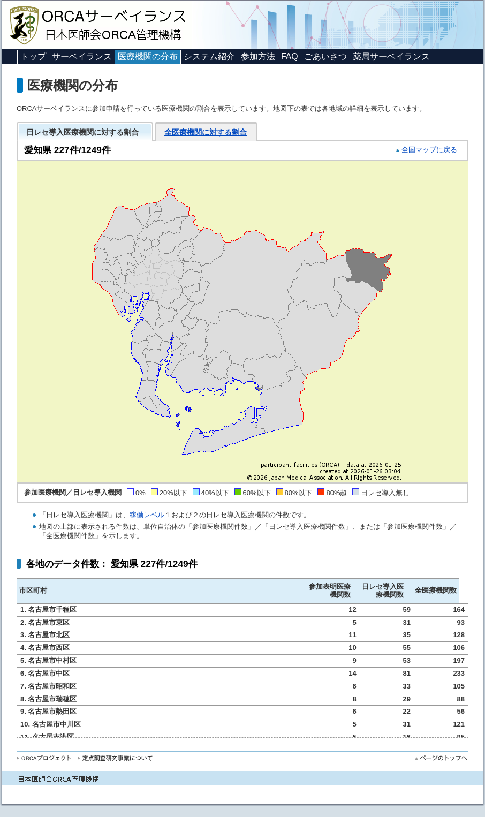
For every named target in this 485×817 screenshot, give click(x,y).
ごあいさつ (325, 56)
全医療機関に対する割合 (205, 132)
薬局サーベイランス (391, 56)
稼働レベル (147, 515)
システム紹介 (209, 56)
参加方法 (258, 56)
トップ (33, 56)
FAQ (289, 56)
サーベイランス (82, 56)
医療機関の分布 (148, 56)
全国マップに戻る (429, 150)
